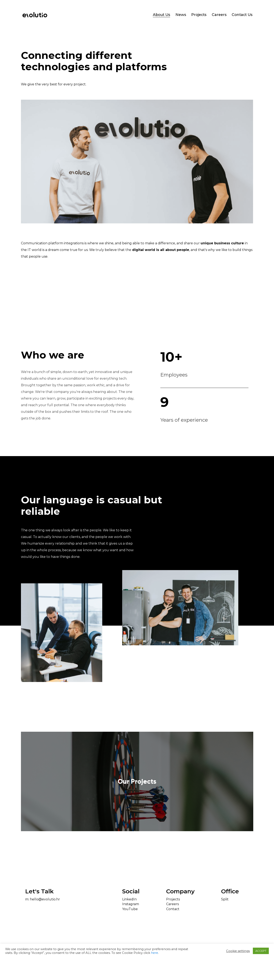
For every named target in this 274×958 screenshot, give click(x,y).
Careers (219, 15)
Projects (198, 15)
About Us (161, 15)
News (180, 15)
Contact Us (242, 15)
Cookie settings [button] (238, 951)
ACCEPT (260, 950)
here (154, 953)
